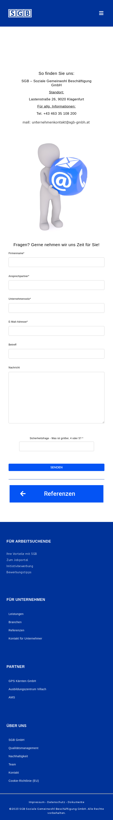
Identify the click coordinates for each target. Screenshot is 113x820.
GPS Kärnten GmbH (22, 681)
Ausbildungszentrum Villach (27, 689)
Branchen (15, 622)
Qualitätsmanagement (23, 748)
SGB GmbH (16, 739)
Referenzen (16, 630)
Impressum (37, 802)
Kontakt (14, 772)
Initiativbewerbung (20, 566)
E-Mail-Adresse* (18, 321)
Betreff (13, 344)
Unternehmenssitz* (20, 298)
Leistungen (16, 614)
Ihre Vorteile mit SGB (22, 554)
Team (12, 764)
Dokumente (76, 802)
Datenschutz (56, 802)
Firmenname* (16, 253)
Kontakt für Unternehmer (25, 638)
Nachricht (14, 367)
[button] (56, 494)
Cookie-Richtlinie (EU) (24, 780)
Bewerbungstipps (19, 572)
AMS (12, 697)
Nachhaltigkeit (18, 756)
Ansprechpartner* (19, 276)
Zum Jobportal (17, 560)
